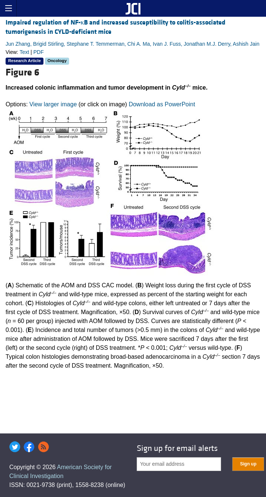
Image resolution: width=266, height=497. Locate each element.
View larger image (53, 104)
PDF (38, 52)
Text (24, 52)
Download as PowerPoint (162, 104)
